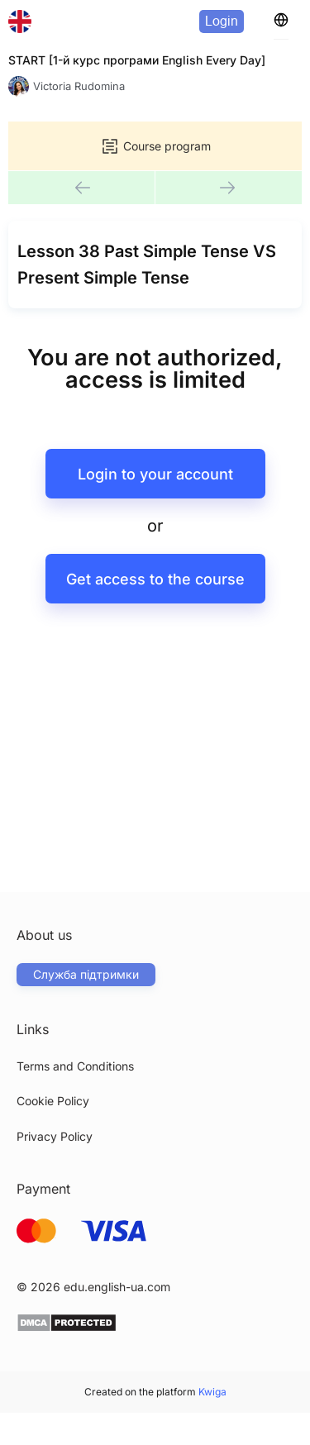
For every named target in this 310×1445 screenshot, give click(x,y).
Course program (155, 146)
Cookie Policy (53, 1101)
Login (221, 21)
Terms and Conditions (75, 1066)
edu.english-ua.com (117, 1287)
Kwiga (212, 1391)
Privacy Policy (55, 1136)
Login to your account (155, 474)
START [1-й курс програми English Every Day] (136, 60)
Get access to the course (155, 579)
